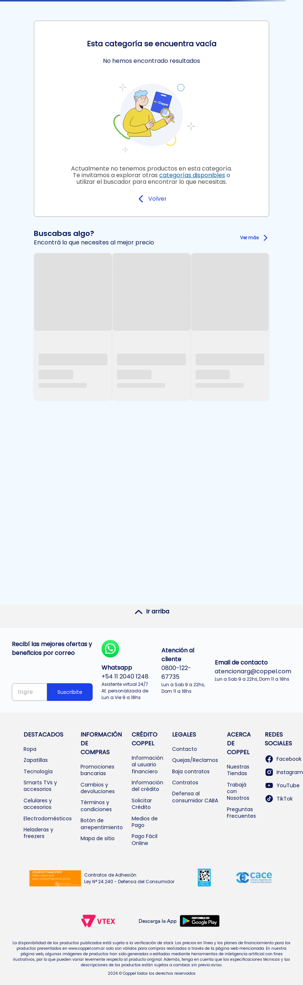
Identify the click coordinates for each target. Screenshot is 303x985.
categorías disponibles (192, 175)
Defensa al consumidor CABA (195, 797)
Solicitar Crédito (142, 804)
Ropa (30, 749)
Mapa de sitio (98, 838)
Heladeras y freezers (38, 833)
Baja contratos (191, 771)
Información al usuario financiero (147, 764)
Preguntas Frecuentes (241, 813)
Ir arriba (151, 611)
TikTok (279, 798)
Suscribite (69, 692)
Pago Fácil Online (144, 839)
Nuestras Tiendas (238, 770)
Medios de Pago (145, 822)
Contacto (184, 749)
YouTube (282, 785)
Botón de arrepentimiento (102, 824)
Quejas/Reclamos (195, 760)
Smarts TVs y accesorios (40, 786)
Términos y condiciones (96, 806)
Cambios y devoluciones (98, 788)
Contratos (185, 782)
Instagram (284, 772)
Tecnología (38, 771)
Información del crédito (147, 786)
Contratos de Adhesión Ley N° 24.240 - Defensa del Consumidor (129, 878)
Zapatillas (36, 760)
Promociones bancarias (97, 770)
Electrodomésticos (48, 818)
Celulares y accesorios (38, 804)
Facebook (283, 759)
